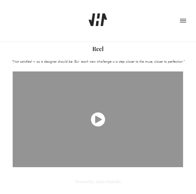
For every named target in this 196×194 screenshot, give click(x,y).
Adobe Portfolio (108, 181)
